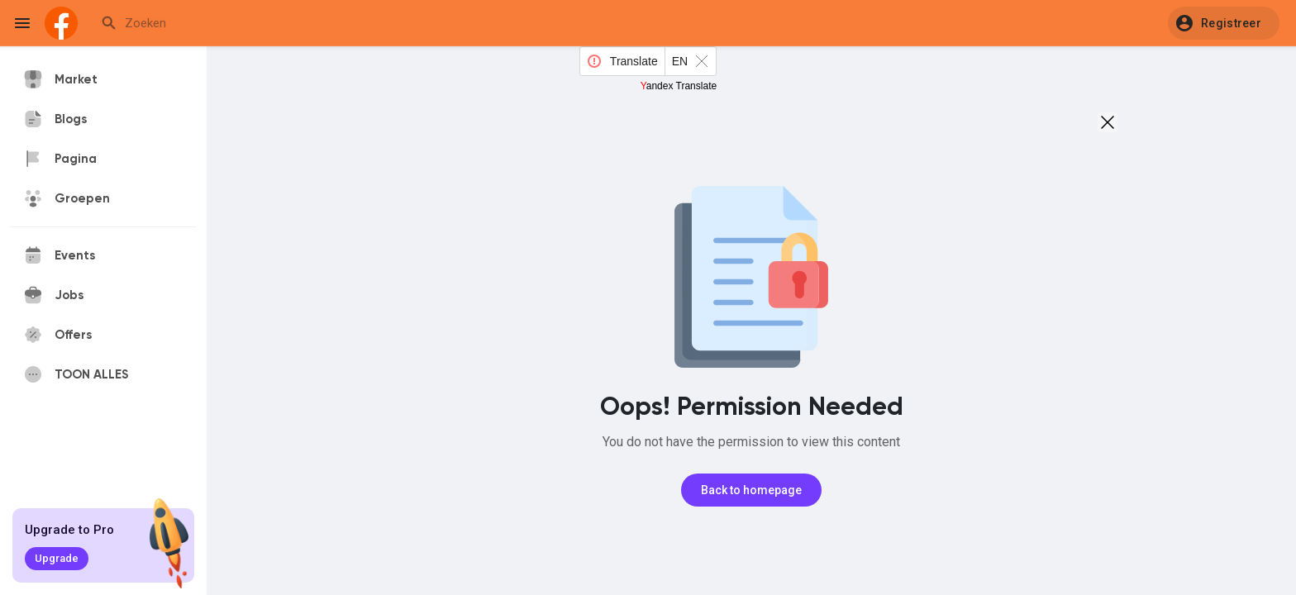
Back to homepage (751, 490)
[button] (1223, 23)
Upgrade (57, 558)
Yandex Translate (679, 86)
